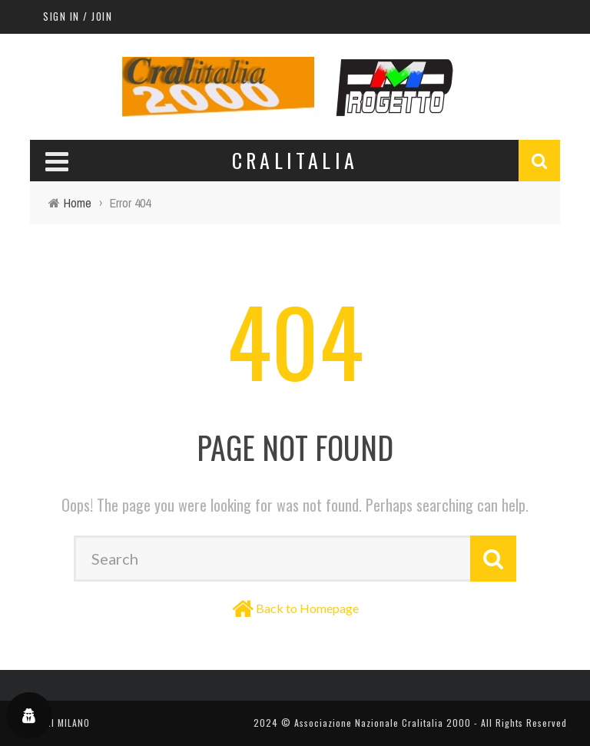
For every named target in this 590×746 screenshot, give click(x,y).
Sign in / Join (77, 16)
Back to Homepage (307, 608)
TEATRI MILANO (56, 722)
